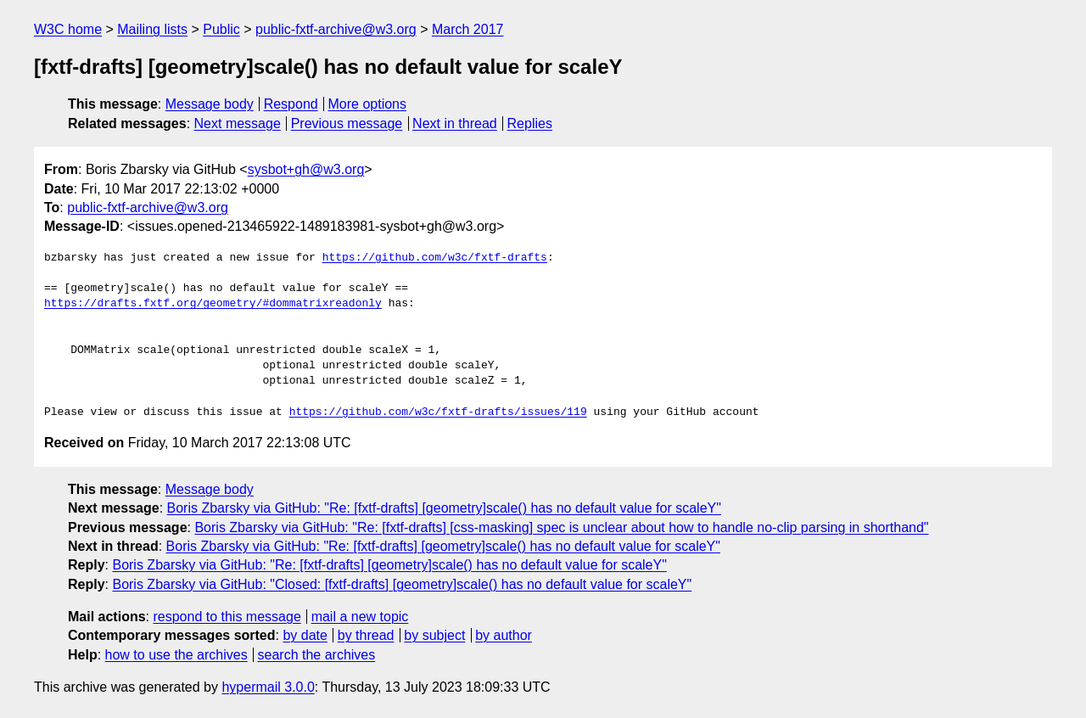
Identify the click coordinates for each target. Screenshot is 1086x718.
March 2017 (468, 29)
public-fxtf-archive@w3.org (336, 29)
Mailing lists (152, 29)
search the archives (317, 655)
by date (305, 635)
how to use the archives (176, 655)
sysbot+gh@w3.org (306, 169)
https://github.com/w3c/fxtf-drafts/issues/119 (438, 412)
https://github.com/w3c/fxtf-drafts (434, 258)
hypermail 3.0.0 (267, 687)
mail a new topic (360, 616)
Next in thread (454, 123)
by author (503, 635)
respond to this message (226, 616)
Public (221, 29)
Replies (529, 123)
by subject (434, 635)
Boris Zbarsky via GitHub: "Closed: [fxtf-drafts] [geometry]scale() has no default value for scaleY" (401, 584)
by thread (366, 635)
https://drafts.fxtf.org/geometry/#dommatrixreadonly (213, 303)
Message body (209, 104)
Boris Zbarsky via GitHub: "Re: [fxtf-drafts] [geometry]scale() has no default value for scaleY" (444, 508)
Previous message (347, 123)
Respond (291, 104)
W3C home (68, 29)
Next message (237, 123)
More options (367, 104)
